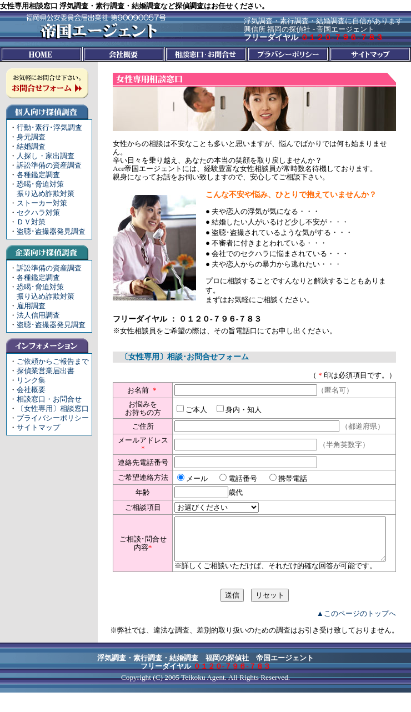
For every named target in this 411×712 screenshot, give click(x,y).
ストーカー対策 (42, 203)
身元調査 (31, 137)
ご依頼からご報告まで (53, 361)
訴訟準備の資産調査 (49, 165)
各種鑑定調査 (38, 175)
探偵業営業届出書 (45, 371)
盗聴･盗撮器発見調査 (51, 231)
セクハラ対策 (38, 212)
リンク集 (31, 380)
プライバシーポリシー (53, 418)
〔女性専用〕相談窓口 (53, 408)
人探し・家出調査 (45, 156)
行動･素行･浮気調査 (49, 127)
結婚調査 (31, 146)
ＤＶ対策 (31, 222)
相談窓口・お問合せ (49, 399)
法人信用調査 (38, 315)
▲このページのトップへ (356, 633)
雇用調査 (31, 306)
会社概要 (31, 389)
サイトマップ (38, 427)
